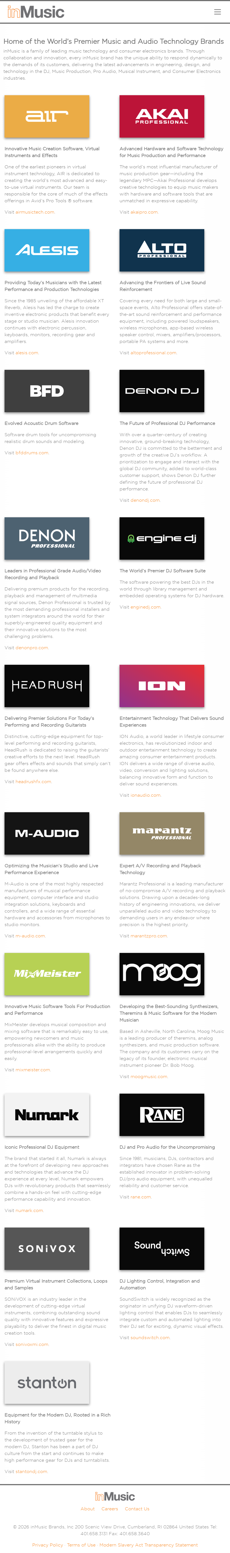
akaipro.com (144, 212)
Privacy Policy (47, 1545)
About (88, 1508)
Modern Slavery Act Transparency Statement (148, 1545)
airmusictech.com (35, 212)
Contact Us (137, 1508)
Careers (109, 1508)
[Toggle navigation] (217, 11)
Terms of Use (81, 1545)
